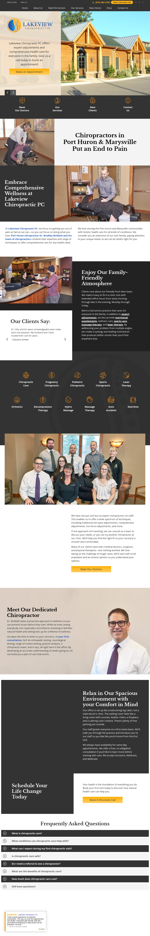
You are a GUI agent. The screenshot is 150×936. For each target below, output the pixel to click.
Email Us (24, 2)
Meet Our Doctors (22, 107)
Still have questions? (24, 886)
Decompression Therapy (43, 408)
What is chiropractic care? (27, 833)
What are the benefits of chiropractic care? (37, 871)
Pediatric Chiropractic (77, 383)
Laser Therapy (126, 383)
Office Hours (12, 2)
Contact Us (123, 8)
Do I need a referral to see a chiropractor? (36, 863)
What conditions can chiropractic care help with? (40, 841)
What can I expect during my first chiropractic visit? (42, 848)
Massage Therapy (90, 408)
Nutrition (133, 406)
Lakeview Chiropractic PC (23, 228)
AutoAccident (111, 408)
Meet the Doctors (56, 8)
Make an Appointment (29, 72)
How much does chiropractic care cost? (34, 878)
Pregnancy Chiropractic (52, 383)
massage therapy (92, 324)
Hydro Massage (68, 408)
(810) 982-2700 (102, 2)
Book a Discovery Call (122, 2)
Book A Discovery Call (103, 800)
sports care (120, 321)
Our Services (77, 8)
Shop (109, 8)
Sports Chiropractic (103, 383)
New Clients (95, 8)
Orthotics (16, 406)
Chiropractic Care (26, 383)
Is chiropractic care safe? (26, 856)
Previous (7, 92)
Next (13, 92)
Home (25, 8)
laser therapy (115, 324)
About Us (38, 8)
